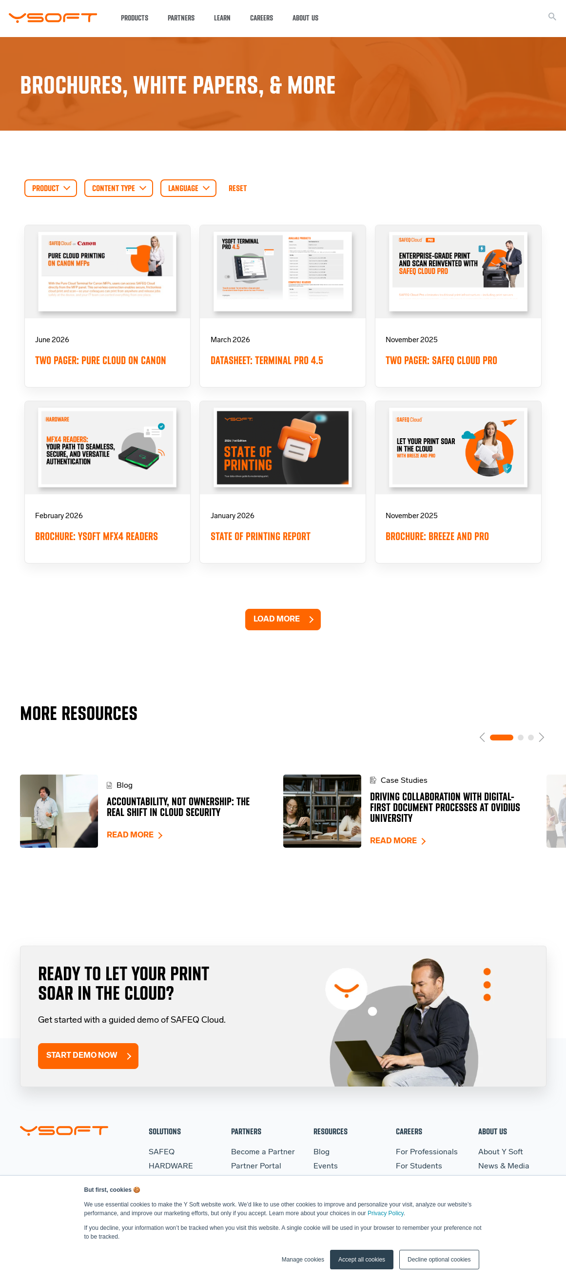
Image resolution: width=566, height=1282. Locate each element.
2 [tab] (521, 737)
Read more (130, 835)
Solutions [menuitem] (165, 1131)
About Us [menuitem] (492, 1131)
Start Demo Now (81, 1056)
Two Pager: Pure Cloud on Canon (100, 360)
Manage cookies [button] (303, 1259)
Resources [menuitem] (330, 1131)
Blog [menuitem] (321, 1152)
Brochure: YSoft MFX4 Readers (96, 536)
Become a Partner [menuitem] (263, 1152)
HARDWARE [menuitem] (171, 1166)
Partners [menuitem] (246, 1131)
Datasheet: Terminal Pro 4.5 (267, 360)
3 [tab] (531, 737)
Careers (261, 18)
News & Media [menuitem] (503, 1166)
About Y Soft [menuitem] (500, 1152)
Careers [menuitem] (409, 1131)
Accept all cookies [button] (361, 1259)
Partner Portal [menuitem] (256, 1166)
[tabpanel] (151, 811)
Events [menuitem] (325, 1166)
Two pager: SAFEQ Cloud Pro (441, 360)
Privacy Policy (386, 1213)
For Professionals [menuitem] (427, 1152)
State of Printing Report (261, 536)
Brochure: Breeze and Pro (437, 536)
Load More (277, 619)
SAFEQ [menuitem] (162, 1152)
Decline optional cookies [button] (439, 1259)
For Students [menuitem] (419, 1166)
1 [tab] (501, 737)
